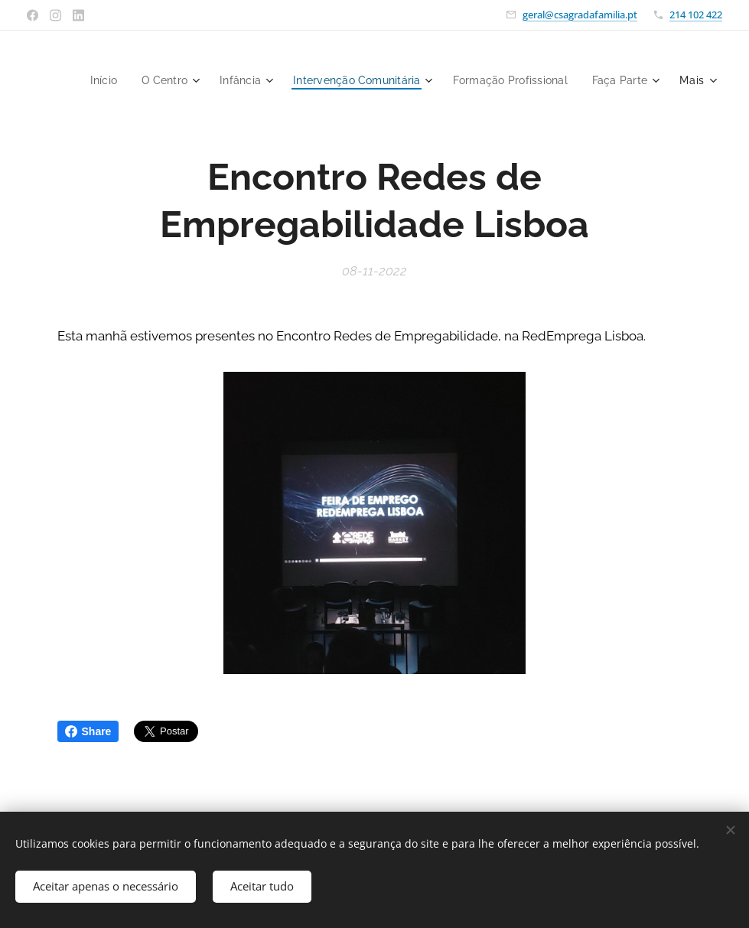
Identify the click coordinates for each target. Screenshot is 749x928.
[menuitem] (173, 80)
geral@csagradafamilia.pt (580, 14)
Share (88, 731)
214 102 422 (695, 14)
